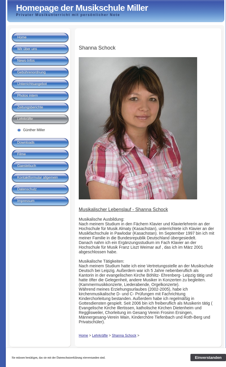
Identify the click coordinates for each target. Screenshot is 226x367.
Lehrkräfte (100, 335)
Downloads (25, 143)
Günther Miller (34, 130)
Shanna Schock (124, 335)
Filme (21, 154)
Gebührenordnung (31, 72)
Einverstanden (208, 357)
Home (83, 335)
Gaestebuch (26, 166)
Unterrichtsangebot (32, 84)
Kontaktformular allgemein (37, 177)
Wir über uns (27, 49)
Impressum (25, 201)
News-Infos (26, 61)
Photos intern (27, 96)
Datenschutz (27, 189)
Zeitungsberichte (30, 107)
